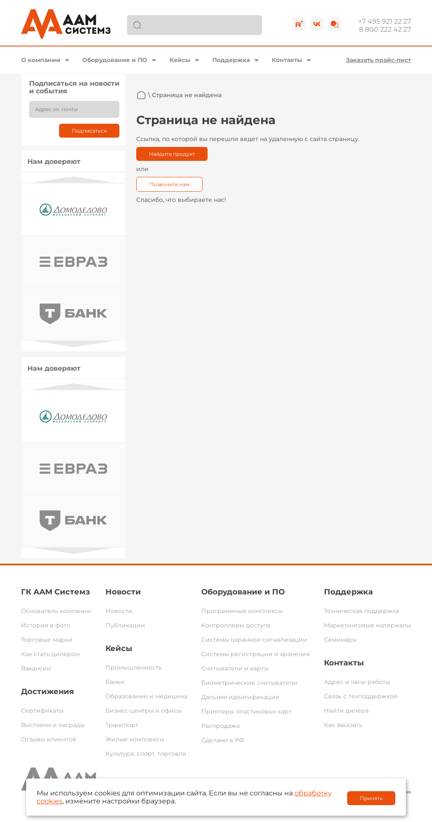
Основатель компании (56, 611)
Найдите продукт (172, 154)
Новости (123, 592)
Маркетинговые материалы (367, 625)
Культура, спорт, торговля (145, 753)
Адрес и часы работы (357, 682)
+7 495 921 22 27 (384, 21)
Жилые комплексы (134, 739)
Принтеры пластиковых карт (246, 711)
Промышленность (133, 667)
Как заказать (343, 725)
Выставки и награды (53, 725)
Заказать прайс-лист (378, 60)
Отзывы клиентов (48, 739)
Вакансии (36, 668)
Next (73, 344)
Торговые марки (47, 639)
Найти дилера (346, 710)
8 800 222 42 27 (385, 29)
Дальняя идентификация (240, 697)
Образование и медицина (146, 696)
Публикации (125, 625)
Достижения (47, 691)
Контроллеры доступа (235, 625)
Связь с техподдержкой (361, 696)
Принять (371, 798)
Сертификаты (42, 710)
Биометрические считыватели (249, 682)
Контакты (287, 60)
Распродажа (220, 726)
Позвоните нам (169, 184)
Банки (114, 682)
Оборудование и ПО (114, 60)
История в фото (45, 625)
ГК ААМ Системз (55, 592)
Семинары (340, 639)
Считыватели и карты (235, 668)
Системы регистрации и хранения (255, 654)
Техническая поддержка (361, 611)
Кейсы (180, 60)
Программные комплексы (242, 611)
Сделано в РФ (223, 740)
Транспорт (121, 725)
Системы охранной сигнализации (254, 639)
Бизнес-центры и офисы (143, 710)
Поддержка (231, 60)
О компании (40, 60)
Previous (73, 179)
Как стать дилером (50, 654)
